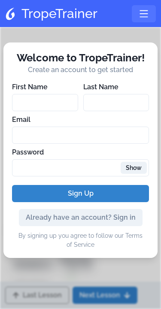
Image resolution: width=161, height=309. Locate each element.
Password (28, 152)
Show (134, 167)
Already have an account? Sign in (81, 217)
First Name (30, 87)
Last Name (100, 87)
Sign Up (81, 193)
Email (21, 119)
